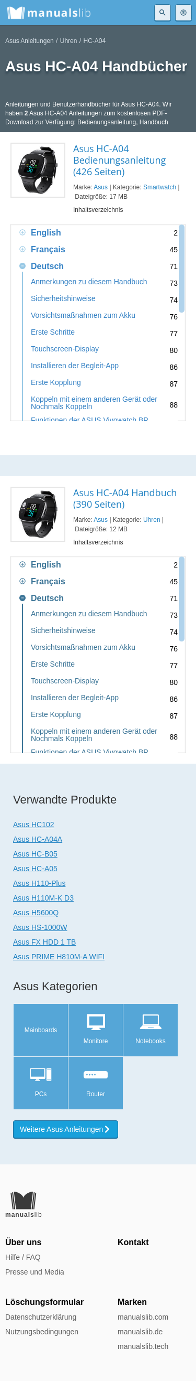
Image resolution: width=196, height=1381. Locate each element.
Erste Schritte (53, 332)
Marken (132, 1302)
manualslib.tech (143, 1346)
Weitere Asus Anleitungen (65, 1129)
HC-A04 (94, 41)
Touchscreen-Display (65, 349)
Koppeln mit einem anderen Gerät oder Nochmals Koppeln (94, 402)
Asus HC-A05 (35, 868)
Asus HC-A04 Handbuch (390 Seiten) (125, 498)
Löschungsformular (44, 1302)
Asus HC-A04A (37, 839)
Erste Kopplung (56, 383)
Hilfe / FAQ (23, 1257)
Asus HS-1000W (40, 927)
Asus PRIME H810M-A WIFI (59, 956)
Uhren (68, 41)
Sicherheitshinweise (63, 299)
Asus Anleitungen (29, 41)
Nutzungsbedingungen (41, 1332)
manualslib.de (140, 1332)
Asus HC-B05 (35, 854)
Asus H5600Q (36, 912)
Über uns (23, 1242)
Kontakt (133, 1242)
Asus (101, 187)
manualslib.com (143, 1317)
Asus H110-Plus (39, 883)
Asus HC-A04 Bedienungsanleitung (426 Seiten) (119, 160)
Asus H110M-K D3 (43, 898)
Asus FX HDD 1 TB (44, 942)
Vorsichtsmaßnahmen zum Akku (83, 315)
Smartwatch (159, 187)
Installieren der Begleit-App (75, 366)
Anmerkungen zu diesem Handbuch (89, 282)
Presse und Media (34, 1272)
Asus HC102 (33, 824)
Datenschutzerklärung (40, 1317)
